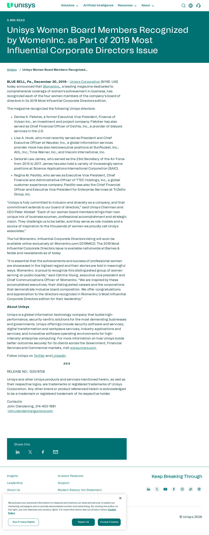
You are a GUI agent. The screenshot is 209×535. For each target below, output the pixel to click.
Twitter (39, 356)
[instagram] (182, 489)
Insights (12, 476)
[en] (191, 5)
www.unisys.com (83, 348)
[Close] (120, 498)
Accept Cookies (109, 522)
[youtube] (165, 489)
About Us (13, 490)
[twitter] (30, 451)
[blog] (191, 489)
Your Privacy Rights (23, 522)
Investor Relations (70, 476)
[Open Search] (183, 5)
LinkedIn (59, 356)
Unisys (12, 69)
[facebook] (42, 451)
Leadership (15, 483)
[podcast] (199, 489)
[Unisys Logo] (21, 5)
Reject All (83, 522)
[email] (55, 451)
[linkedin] (17, 451)
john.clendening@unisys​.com (30, 411)
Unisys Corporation (85, 82)
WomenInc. (51, 86)
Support (63, 483)
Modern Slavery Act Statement (80, 490)
